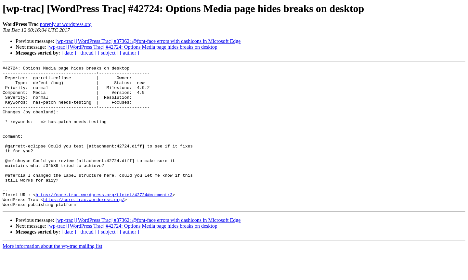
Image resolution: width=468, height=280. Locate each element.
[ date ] (68, 53)
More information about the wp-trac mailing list (52, 274)
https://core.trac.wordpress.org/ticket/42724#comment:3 (103, 221)
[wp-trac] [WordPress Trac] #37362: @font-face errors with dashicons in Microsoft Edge (148, 41)
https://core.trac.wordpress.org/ (83, 227)
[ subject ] (108, 53)
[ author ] (129, 53)
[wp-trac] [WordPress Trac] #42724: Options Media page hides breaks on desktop (132, 47)
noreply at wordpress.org (66, 24)
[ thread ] (87, 53)
